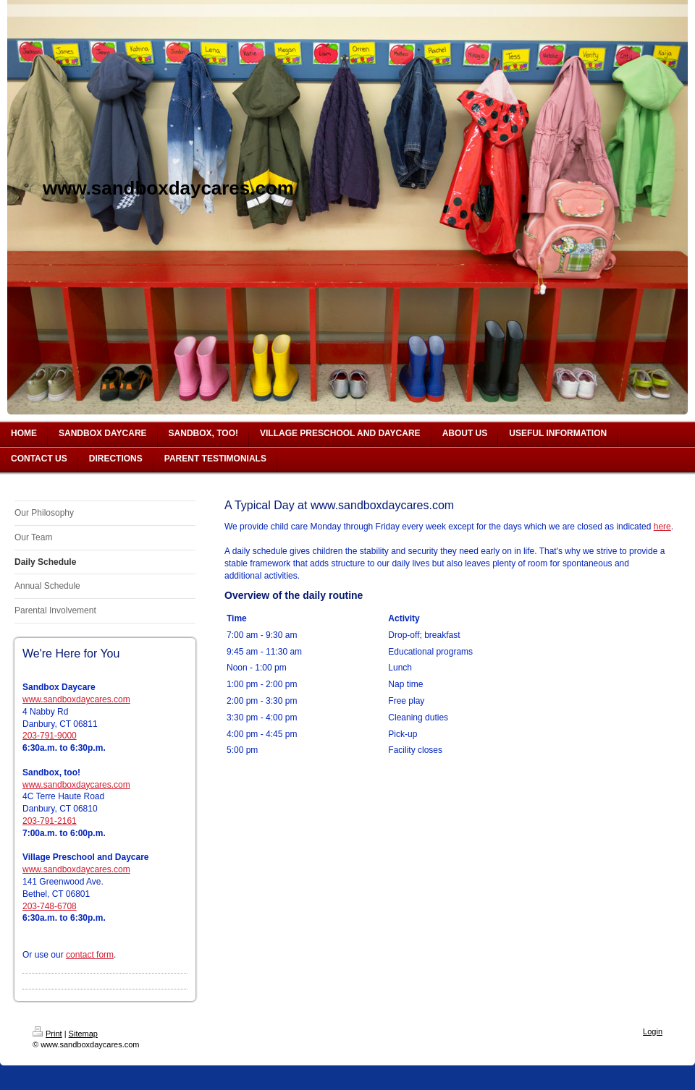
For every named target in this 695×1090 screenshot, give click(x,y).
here (662, 526)
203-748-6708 (49, 906)
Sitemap (83, 1033)
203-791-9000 (49, 736)
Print (47, 1033)
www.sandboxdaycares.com (76, 699)
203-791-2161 (49, 821)
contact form (90, 955)
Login (652, 1031)
